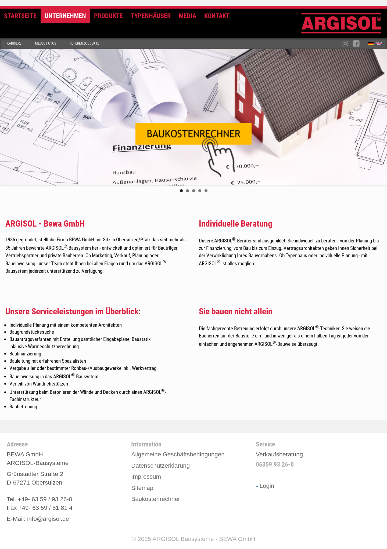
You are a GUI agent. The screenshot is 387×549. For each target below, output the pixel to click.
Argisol (344, 25)
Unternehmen (65, 16)
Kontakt (217, 16)
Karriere (14, 43)
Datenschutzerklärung (160, 465)
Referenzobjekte (84, 43)
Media (187, 16)
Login (265, 485)
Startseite (20, 16)
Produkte (108, 16)
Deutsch (372, 45)
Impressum (146, 476)
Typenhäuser (151, 16)
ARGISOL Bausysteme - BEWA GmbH (203, 538)
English (380, 45)
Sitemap (142, 487)
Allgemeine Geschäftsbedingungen (177, 454)
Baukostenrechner (155, 498)
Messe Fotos (45, 43)
